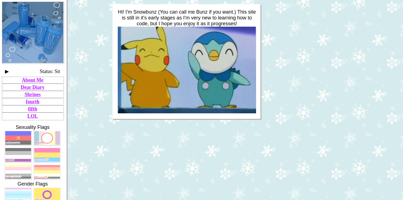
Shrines (32, 94)
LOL (32, 116)
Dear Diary (32, 87)
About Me (33, 80)
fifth (32, 109)
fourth (32, 101)
